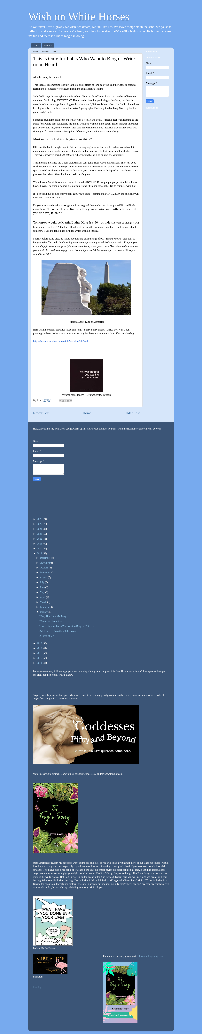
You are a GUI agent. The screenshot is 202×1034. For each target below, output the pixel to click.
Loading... (38, 987)
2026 (40, 519)
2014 (40, 663)
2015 (40, 658)
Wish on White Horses (78, 16)
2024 (40, 529)
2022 (40, 538)
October (44, 567)
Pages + (48, 45)
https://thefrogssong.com (150, 956)
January (44, 612)
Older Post (132, 413)
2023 (40, 533)
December (45, 557)
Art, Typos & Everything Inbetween (57, 631)
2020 (40, 548)
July (42, 582)
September (45, 572)
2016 (40, 653)
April (43, 597)
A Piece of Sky (46, 636)
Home (36, 45)
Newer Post (41, 413)
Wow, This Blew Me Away (52, 616)
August (44, 577)
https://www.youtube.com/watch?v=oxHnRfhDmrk (61, 341)
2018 (40, 643)
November (45, 562)
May (42, 592)
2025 (40, 524)
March (43, 602)
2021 (40, 543)
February (45, 607)
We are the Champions (50, 621)
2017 (40, 648)
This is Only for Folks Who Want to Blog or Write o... (66, 626)
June (42, 587)
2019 (40, 553)
